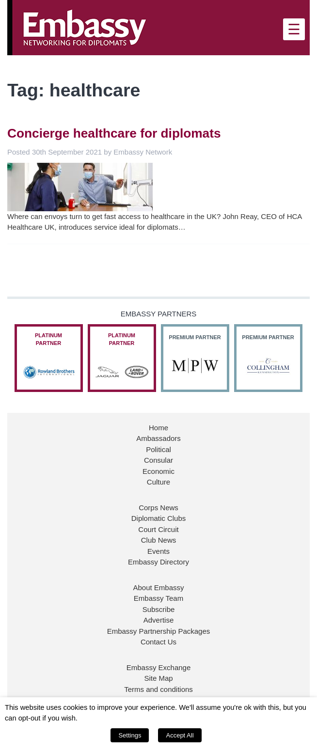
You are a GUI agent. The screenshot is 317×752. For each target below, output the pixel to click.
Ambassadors (158, 438)
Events (158, 551)
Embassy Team (158, 598)
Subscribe (159, 609)
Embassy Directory (158, 562)
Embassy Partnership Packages (158, 631)
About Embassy (158, 587)
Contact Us (158, 642)
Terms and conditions (158, 689)
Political (158, 449)
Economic (158, 471)
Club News (158, 540)
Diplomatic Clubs (158, 518)
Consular (158, 460)
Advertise (158, 620)
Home (158, 427)
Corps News (158, 507)
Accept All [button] (179, 735)
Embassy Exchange (159, 667)
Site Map (158, 678)
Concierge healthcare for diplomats (114, 133)
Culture (158, 482)
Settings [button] (129, 735)
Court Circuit (158, 529)
